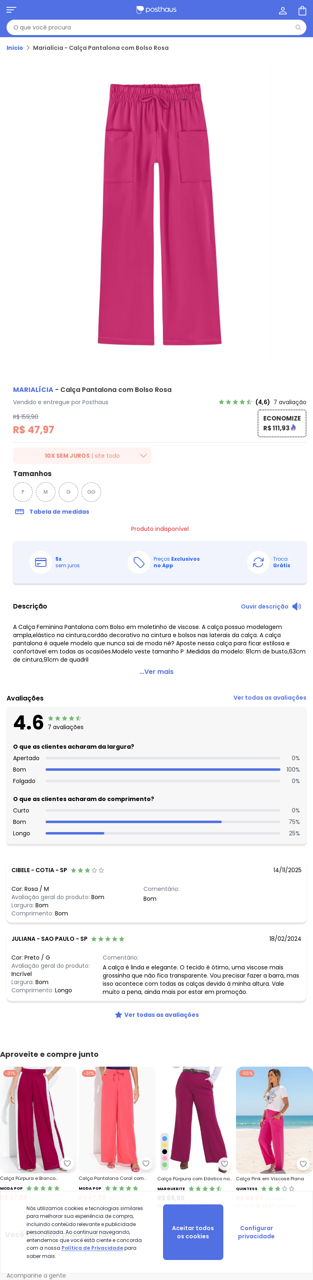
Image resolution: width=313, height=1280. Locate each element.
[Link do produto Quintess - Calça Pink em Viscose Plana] (274, 1138)
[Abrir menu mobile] (11, 10)
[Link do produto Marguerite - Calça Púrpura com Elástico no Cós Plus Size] (195, 1138)
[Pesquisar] (298, 27)
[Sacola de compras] (301, 10)
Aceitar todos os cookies (193, 1232)
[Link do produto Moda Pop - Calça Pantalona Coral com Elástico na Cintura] (117, 1138)
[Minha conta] (282, 10)
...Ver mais (156, 671)
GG (91, 491)
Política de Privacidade (92, 1247)
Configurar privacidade (256, 1232)
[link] (262, 402)
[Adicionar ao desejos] (67, 1163)
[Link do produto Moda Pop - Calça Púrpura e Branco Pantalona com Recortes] (38, 1138)
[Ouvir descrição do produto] (271, 606)
